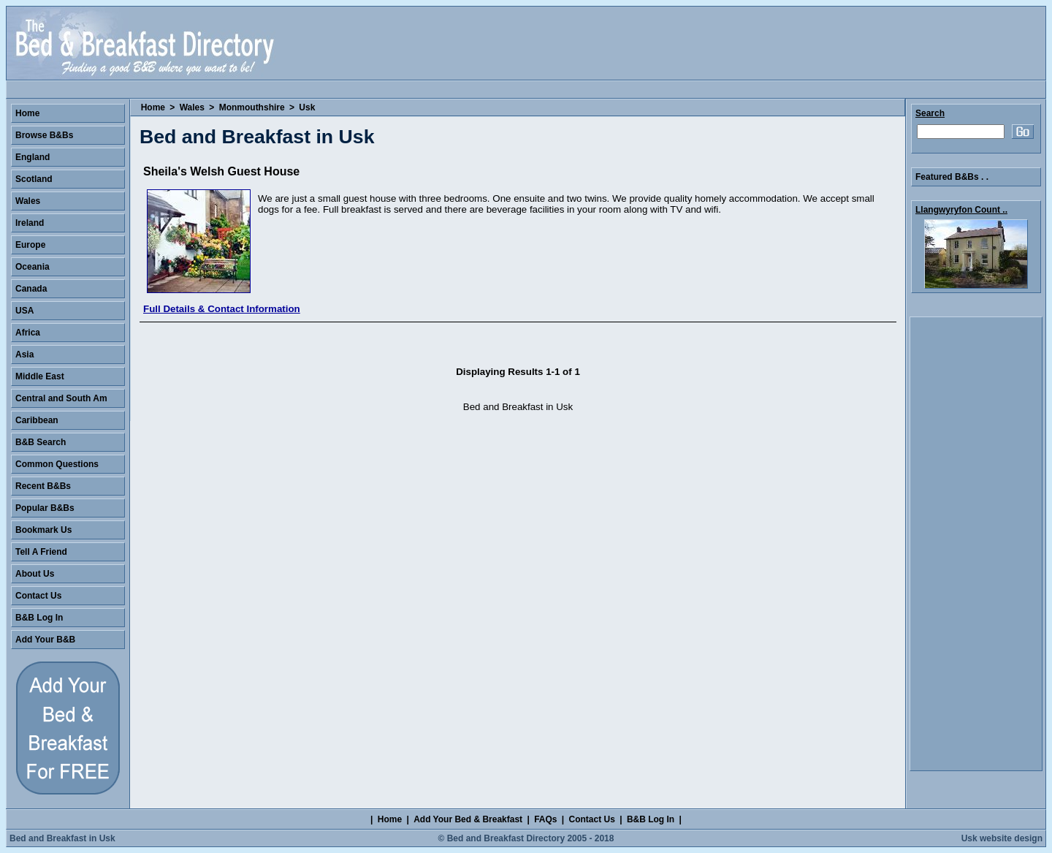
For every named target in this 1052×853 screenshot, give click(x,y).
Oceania (32, 267)
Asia (24, 354)
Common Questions (57, 464)
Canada (31, 289)
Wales (192, 107)
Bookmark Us (43, 530)
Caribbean (36, 420)
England (32, 157)
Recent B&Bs (43, 486)
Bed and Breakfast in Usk (62, 838)
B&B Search (40, 442)
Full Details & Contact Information (221, 308)
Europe (30, 245)
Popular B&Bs (45, 508)
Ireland (29, 223)
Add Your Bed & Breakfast (467, 819)
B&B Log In (39, 618)
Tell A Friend (41, 552)
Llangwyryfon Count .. (961, 210)
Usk (307, 107)
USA (24, 311)
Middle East (39, 376)
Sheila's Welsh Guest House (221, 171)
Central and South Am (61, 398)
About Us (34, 574)
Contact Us (38, 596)
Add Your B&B (45, 639)
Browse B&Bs (44, 135)
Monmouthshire (252, 107)
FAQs (545, 819)
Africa (27, 332)
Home (153, 107)
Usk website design (1002, 838)
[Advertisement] (976, 544)
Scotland (34, 179)
